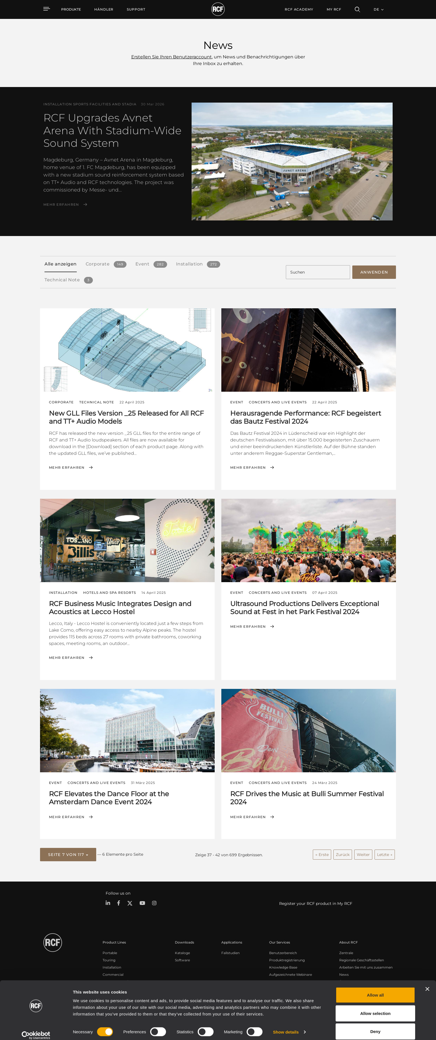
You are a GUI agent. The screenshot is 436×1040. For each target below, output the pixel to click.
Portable (110, 952)
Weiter (363, 854)
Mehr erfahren (61, 205)
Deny (375, 1025)
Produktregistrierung (287, 959)
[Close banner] (427, 983)
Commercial (113, 974)
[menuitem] (104, 9)
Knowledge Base (283, 966)
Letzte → (384, 854)
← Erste (322, 854)
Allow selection (375, 1007)
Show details (286, 1025)
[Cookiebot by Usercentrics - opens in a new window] (36, 1029)
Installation (112, 966)
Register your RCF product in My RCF (315, 902)
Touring (109, 959)
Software (182, 959)
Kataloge (182, 952)
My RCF (334, 9)
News (344, 974)
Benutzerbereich (283, 952)
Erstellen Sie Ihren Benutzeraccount (171, 56)
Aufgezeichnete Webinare (290, 974)
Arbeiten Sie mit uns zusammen (366, 966)
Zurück (343, 854)
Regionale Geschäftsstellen (361, 959)
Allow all (375, 988)
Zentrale (346, 952)
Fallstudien (230, 952)
